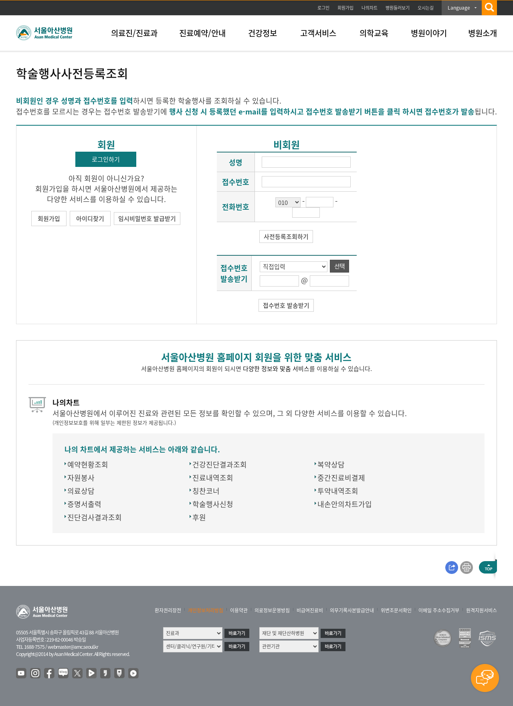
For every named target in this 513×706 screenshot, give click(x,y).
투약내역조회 (337, 490)
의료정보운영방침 (272, 610)
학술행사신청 (212, 504)
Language (459, 7)
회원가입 (345, 7)
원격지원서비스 (481, 610)
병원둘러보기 (398, 7)
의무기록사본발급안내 (352, 610)
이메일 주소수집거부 (438, 610)
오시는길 (426, 7)
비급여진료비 (310, 610)
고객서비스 (318, 33)
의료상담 (81, 490)
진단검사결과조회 (94, 517)
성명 (235, 162)
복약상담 (331, 464)
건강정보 (262, 33)
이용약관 (239, 610)
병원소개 (482, 33)
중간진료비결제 (341, 477)
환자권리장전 (168, 610)
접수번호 (235, 181)
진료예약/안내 (202, 33)
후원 (199, 517)
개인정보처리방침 (205, 610)
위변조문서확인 (396, 610)
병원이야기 (429, 33)
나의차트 (370, 7)
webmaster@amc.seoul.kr (73, 646)
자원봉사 (81, 477)
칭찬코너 (206, 490)
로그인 (323, 7)
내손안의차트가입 (344, 504)
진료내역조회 (212, 477)
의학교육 (374, 33)
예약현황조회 (87, 464)
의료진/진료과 (134, 33)
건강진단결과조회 (219, 464)
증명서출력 (84, 504)
